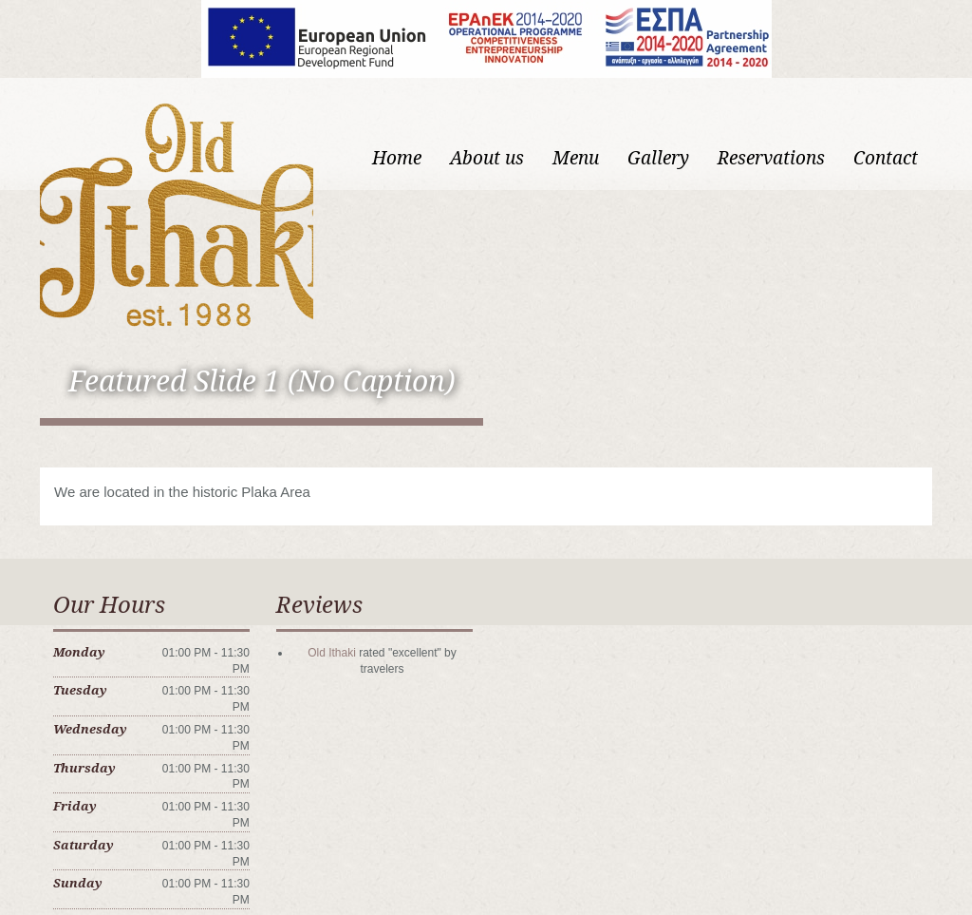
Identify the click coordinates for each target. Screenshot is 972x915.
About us (487, 158)
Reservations (771, 158)
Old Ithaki (332, 652)
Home (396, 158)
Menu (575, 158)
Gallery (658, 158)
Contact (885, 158)
